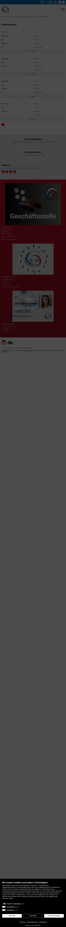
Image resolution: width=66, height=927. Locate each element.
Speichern (33, 916)
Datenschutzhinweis (32, 922)
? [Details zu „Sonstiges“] (16, 910)
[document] (33, 892)
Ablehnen (12, 916)
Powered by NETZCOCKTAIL (33, 925)
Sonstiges (10, 910)
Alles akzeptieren (54, 916)
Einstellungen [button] (43, 922)
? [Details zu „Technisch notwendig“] (23, 903)
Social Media (10, 907)
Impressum (22, 922)
